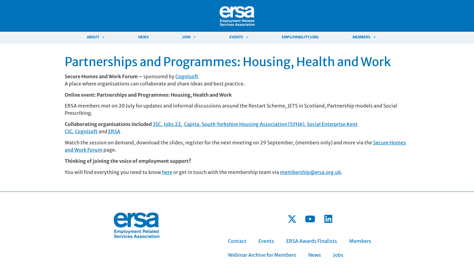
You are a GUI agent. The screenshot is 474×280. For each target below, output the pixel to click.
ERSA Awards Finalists (311, 241)
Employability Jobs (300, 37)
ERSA (113, 131)
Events (238, 37)
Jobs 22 (172, 124)
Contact (237, 241)
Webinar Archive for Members (262, 255)
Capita (191, 124)
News (143, 37)
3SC (157, 124)
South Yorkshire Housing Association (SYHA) (253, 124)
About (95, 37)
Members (363, 37)
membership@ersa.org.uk (310, 172)
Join (189, 37)
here (167, 172)
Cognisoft (186, 76)
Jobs (338, 255)
